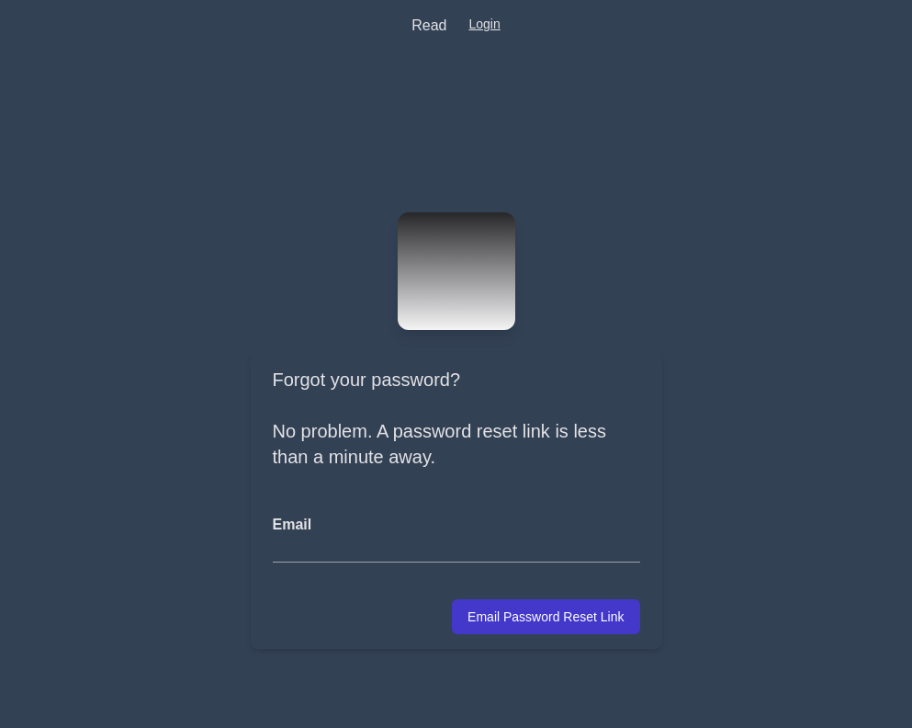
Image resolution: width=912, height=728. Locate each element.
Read (428, 25)
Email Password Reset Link (545, 616)
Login (484, 24)
